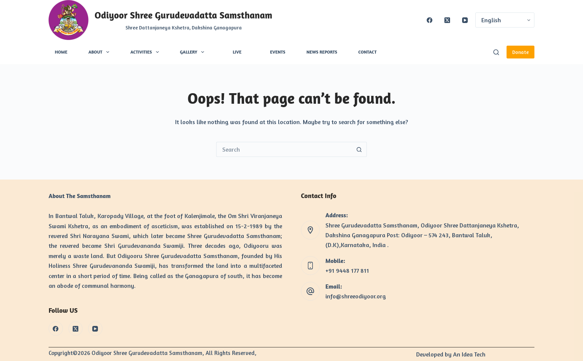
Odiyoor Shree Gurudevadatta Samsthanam (183, 15)
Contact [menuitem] (367, 52)
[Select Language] (504, 20)
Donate (520, 52)
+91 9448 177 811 (347, 270)
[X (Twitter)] (447, 20)
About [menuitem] (100, 52)
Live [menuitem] (237, 52)
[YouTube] (465, 20)
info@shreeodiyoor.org (355, 296)
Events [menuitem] (277, 52)
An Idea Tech (469, 354)
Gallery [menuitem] (193, 52)
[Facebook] (429, 20)
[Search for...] (284, 149)
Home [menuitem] (61, 52)
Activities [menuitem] (146, 52)
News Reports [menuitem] (322, 52)
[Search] (496, 52)
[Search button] (359, 149)
